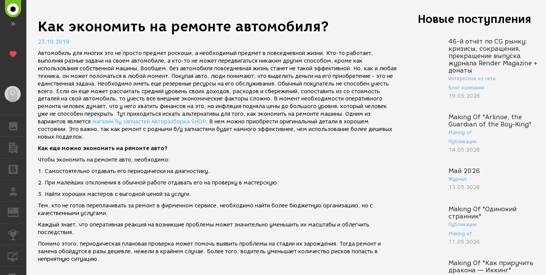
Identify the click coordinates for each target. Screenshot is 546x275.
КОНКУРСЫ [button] (17, 234)
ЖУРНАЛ (17, 211)
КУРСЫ (17, 255)
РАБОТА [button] (17, 190)
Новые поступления (474, 19)
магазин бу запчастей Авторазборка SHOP (149, 121)
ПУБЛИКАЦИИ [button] (17, 147)
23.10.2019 (53, 42)
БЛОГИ (17, 168)
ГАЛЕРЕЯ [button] (17, 125)
